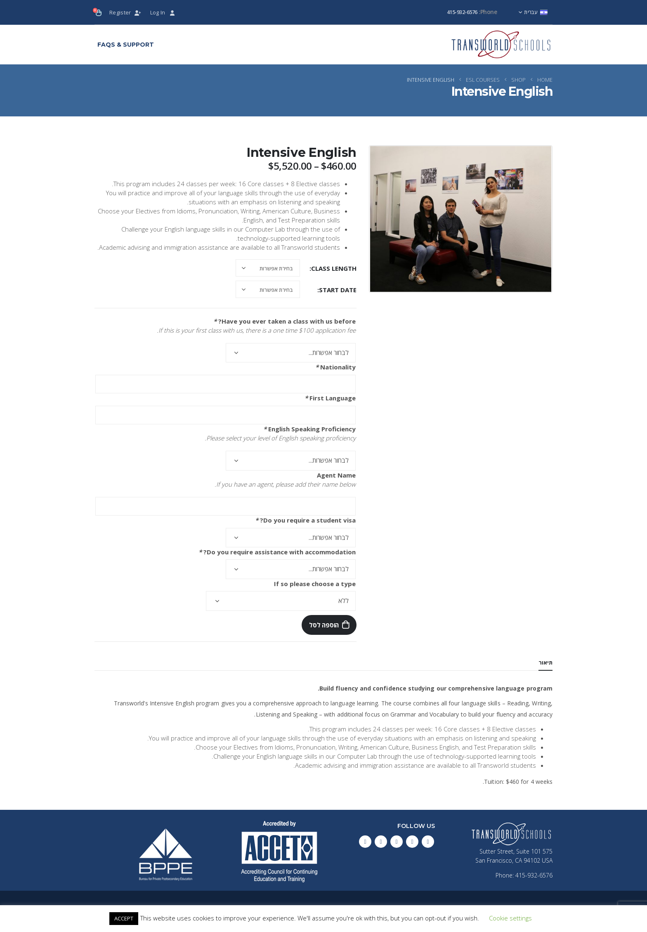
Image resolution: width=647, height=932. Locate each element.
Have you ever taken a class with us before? (284, 321)
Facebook (428, 841)
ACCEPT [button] (123, 918)
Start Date (338, 290)
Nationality (335, 367)
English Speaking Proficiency (309, 429)
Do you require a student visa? (305, 520)
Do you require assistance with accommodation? (277, 552)
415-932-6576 (462, 12)
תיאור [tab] (545, 662)
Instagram (381, 841)
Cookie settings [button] (510, 918)
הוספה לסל (324, 625)
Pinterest (396, 841)
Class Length (334, 268)
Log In (163, 12)
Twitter (412, 841)
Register (125, 12)
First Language (330, 398)
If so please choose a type (315, 584)
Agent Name (336, 475)
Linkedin (365, 841)
